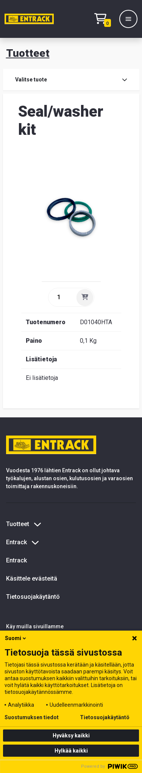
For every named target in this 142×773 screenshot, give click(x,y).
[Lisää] (84, 297)
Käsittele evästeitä (31, 578)
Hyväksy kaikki (71, 735)
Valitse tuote (71, 80)
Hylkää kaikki (71, 751)
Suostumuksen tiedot (32, 717)
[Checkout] (104, 19)
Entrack (16, 560)
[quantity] (61, 297)
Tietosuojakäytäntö (33, 596)
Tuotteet (28, 53)
